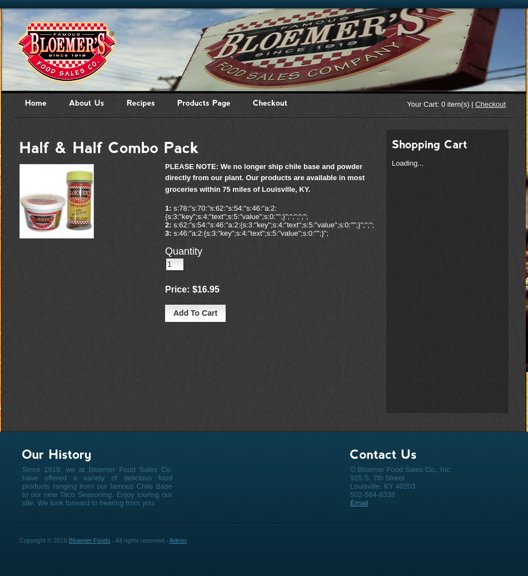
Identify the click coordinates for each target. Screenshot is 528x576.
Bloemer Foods (90, 540)
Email (359, 503)
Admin (178, 540)
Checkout (490, 104)
